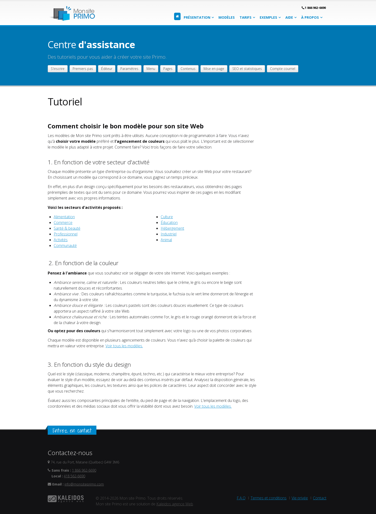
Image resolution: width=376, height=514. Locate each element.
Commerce (63, 222)
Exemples (268, 17)
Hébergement (172, 228)
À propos (310, 17)
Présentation (197, 17)
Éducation (169, 222)
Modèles (226, 17)
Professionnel (65, 234)
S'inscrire (58, 68)
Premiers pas (83, 68)
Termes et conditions (269, 498)
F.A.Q (241, 498)
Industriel (168, 234)
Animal (166, 239)
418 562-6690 (74, 476)
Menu (151, 68)
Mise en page (214, 68)
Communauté (65, 245)
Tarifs (246, 17)
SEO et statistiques (247, 68)
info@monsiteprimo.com (84, 484)
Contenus (188, 68)
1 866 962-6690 (315, 8)
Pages (167, 68)
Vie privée (300, 498)
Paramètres (129, 68)
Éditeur (106, 68)
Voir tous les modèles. (124, 345)
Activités (61, 239)
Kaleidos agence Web (174, 504)
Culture (167, 216)
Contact (319, 498)
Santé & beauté (67, 228)
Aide (289, 17)
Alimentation (64, 216)
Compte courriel (282, 68)
